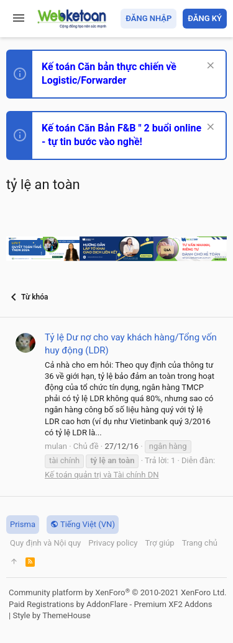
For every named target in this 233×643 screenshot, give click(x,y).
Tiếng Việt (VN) (82, 524)
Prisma (22, 524)
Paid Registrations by (110, 604)
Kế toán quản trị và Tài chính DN (102, 474)
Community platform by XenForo (117, 592)
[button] (18, 18)
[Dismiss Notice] (209, 66)
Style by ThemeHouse (51, 615)
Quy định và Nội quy (45, 543)
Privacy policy (112, 543)
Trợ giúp (159, 543)
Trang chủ (199, 543)
